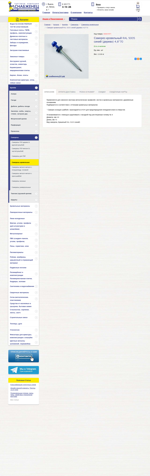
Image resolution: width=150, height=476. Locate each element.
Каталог (56, 24)
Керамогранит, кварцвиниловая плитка (20, 68)
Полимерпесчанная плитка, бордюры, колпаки (21, 279)
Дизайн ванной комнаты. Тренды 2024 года (22, 388)
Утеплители (14, 329)
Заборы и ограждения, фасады (19, 43)
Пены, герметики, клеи (19, 246)
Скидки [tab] (101, 91)
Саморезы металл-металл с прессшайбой (22, 174)
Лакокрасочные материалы (21, 212)
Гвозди (13, 100)
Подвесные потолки (18, 267)
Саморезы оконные (19, 181)
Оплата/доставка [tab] (67, 91)
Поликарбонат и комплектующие (16, 273)
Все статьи (14, 399)
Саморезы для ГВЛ (19, 156)
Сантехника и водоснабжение (22, 286)
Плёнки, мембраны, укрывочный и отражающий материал (21, 260)
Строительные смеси (18, 317)
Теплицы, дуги (16, 323)
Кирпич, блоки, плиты (19, 75)
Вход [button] (98, 4)
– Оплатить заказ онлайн (105, 10)
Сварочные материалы (19, 292)
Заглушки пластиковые (19, 50)
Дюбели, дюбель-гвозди (20, 106)
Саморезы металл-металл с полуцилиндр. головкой (22, 168)
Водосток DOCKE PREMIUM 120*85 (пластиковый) (21, 25)
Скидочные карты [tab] (118, 91)
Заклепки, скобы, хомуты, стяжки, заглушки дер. (21, 112)
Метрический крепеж (19, 118)
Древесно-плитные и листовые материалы (19, 37)
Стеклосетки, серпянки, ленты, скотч (19, 310)
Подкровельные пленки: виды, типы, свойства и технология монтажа (22, 394)
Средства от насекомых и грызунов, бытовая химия (20, 304)
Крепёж (13, 87)
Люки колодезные (17, 218)
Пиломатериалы (16, 252)
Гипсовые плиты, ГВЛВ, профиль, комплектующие (21, 31)
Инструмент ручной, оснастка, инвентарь (18, 62)
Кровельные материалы (20, 206)
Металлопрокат (16, 233)
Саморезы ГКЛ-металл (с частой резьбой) (21, 149)
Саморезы (15, 137)
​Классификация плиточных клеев (23, 384)
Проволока (15, 131)
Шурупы (14, 199)
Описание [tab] (49, 91)
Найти (140, 19)
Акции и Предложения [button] (53, 19)
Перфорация (16, 125)
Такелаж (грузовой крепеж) (21, 193)
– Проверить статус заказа (105, 7)
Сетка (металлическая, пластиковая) (19, 298)
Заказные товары (17, 56)
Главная (47, 24)
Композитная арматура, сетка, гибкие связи (22, 81)
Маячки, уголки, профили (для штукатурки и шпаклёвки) (20, 226)
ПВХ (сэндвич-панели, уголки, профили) (19, 239)
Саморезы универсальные (21, 187)
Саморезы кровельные (21, 162)
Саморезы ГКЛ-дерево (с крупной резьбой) (21, 143)
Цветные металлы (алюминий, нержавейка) (20, 342)
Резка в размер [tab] (86, 91)
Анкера (13, 93)
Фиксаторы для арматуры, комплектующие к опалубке (21, 335)
